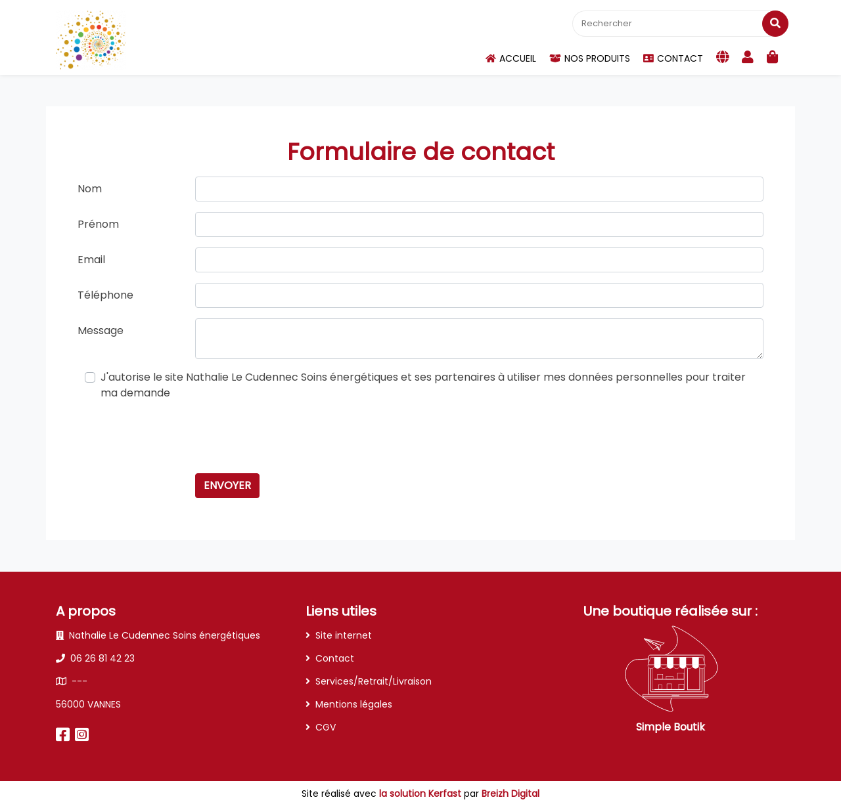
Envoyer (227, 485)
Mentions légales (353, 704)
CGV (325, 727)
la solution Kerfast (421, 793)
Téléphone (105, 295)
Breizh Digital (510, 793)
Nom (90, 188)
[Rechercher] (679, 24)
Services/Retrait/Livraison (373, 681)
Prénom (98, 224)
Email (91, 259)
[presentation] (295, 437)
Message (101, 330)
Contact (673, 58)
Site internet (343, 635)
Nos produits (589, 58)
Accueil (511, 58)
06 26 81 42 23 (95, 658)
